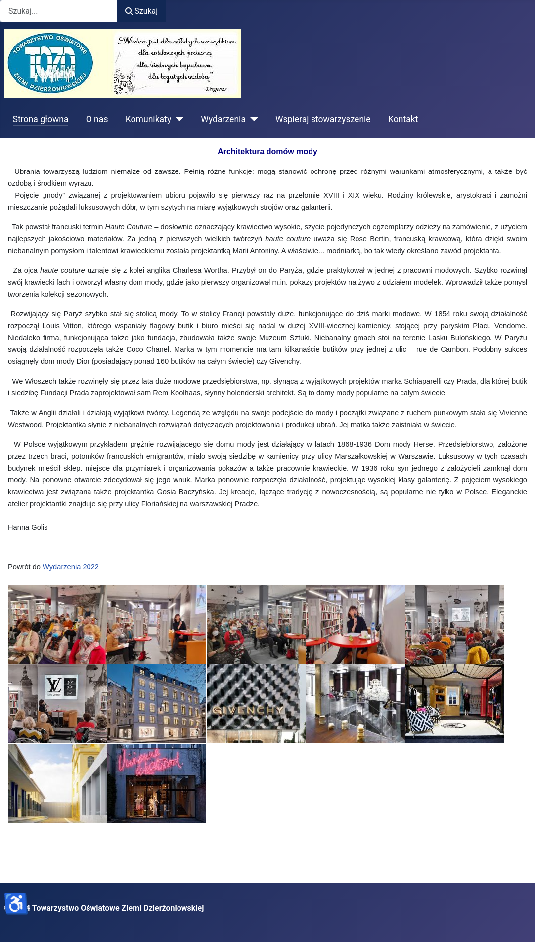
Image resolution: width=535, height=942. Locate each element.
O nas (97, 119)
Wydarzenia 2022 (71, 567)
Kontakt (403, 119)
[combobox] (58, 11)
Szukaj (141, 11)
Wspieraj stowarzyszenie (323, 119)
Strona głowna (41, 119)
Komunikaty (149, 119)
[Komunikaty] (177, 119)
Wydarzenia (223, 119)
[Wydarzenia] (252, 119)
